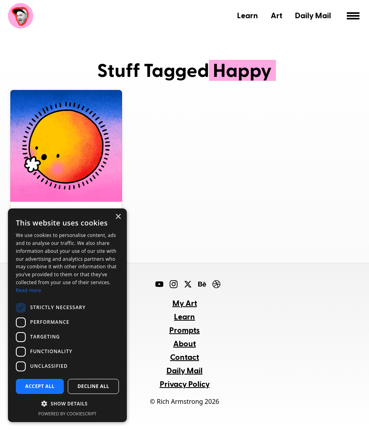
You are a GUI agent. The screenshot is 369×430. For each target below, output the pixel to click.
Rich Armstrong (20, 16)
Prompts (184, 329)
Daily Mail (313, 15)
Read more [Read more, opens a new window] (28, 290)
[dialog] (67, 315)
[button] (67, 404)
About (184, 343)
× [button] (118, 217)
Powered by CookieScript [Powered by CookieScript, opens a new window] (67, 414)
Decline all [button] (93, 386)
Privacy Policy (185, 383)
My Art (184, 303)
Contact (184, 356)
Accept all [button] (40, 386)
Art (276, 15)
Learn (247, 15)
